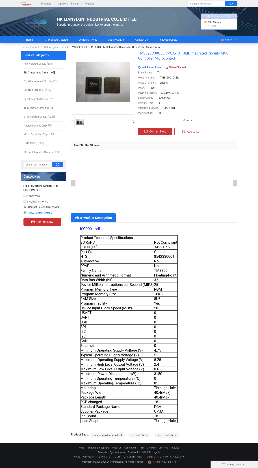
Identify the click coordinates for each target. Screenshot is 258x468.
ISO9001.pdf (90, 229)
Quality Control (116, 39)
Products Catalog (56, 40)
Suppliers (62, 4)
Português (154, 452)
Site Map (151, 448)
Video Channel (177, 67)
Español (132, 452)
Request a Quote (168, 39)
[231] (39, 99)
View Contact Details (40, 213)
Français (102, 452)
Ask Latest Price (151, 67)
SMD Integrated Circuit (55, 47)
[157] (37, 90)
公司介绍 (163, 448)
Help (141, 448)
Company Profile (88, 39)
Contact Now (42, 222)
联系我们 (175, 448)
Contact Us (141, 39)
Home (29, 39)
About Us (117, 448)
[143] (38, 107)
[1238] (39, 116)
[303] (38, 63)
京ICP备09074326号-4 (162, 462)
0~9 (181, 456)
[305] (34, 143)
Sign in (75, 4)
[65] (39, 72)
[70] (38, 125)
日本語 (142, 452)
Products (46, 4)
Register (89, 4)
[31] (41, 81)
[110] (42, 152)
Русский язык (117, 452)
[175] (39, 134)
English (226, 39)
